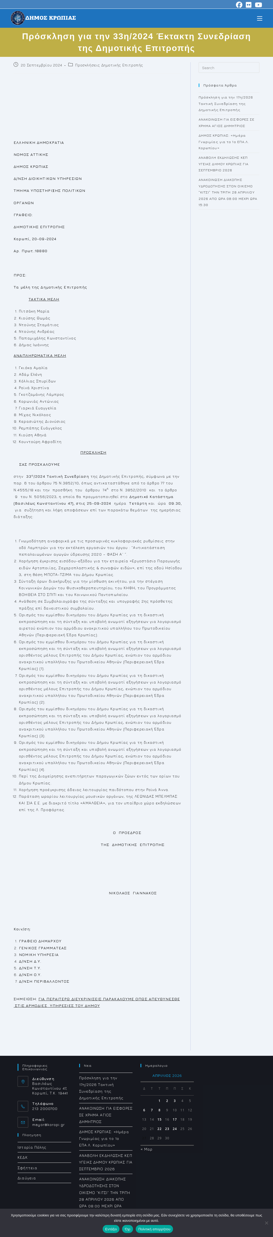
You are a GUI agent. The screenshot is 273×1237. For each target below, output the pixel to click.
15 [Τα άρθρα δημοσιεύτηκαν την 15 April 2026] (160, 1119)
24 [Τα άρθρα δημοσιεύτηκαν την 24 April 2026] (175, 1129)
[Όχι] (266, 1223)
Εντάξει (111, 1229)
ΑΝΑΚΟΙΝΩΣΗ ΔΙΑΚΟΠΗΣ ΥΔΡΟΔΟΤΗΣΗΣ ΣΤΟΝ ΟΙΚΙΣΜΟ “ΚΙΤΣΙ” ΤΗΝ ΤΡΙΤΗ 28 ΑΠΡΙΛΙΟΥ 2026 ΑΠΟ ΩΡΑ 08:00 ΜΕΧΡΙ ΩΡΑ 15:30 (228, 192)
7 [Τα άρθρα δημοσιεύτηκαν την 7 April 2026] (152, 1110)
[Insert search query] (229, 67)
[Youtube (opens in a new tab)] (257, 5)
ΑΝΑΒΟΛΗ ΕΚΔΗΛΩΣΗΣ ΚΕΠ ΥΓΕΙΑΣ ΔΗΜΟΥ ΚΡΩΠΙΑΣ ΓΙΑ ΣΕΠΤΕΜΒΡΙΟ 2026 (223, 163)
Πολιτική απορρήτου (154, 1229)
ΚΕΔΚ (22, 1157)
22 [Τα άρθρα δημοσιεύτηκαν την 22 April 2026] (160, 1129)
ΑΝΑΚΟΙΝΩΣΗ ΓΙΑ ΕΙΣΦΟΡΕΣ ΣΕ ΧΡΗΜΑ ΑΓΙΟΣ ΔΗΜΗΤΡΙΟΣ (106, 1115)
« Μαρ (146, 1149)
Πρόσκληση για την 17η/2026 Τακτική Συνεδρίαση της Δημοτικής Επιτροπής (226, 103)
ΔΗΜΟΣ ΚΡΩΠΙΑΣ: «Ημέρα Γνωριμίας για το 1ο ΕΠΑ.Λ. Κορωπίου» (224, 141)
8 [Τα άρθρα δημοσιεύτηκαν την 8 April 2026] (160, 1110)
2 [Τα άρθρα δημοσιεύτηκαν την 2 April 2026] (167, 1100)
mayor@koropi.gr (48, 1124)
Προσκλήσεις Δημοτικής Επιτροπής (109, 65)
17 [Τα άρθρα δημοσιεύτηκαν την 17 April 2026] (175, 1119)
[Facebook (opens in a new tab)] (239, 5)
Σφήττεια (27, 1167)
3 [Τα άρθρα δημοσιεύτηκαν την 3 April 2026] (175, 1100)
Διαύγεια (27, 1178)
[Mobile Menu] (259, 18)
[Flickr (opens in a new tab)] (248, 5)
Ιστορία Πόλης (32, 1147)
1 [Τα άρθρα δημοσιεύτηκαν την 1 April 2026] (160, 1100)
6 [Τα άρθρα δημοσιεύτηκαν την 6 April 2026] (144, 1110)
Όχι (127, 1229)
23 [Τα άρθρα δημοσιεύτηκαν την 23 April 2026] (167, 1129)
